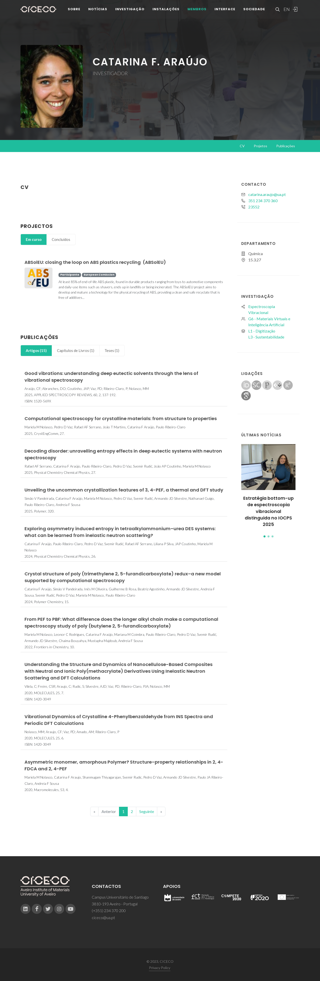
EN (286, 9)
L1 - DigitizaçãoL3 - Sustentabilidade (266, 333)
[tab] (33, 239)
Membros (197, 9)
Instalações (166, 9)
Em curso (34, 239)
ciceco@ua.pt (103, 917)
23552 (254, 206)
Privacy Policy (159, 968)
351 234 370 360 (263, 200)
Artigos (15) (36, 350)
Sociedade (254, 9)
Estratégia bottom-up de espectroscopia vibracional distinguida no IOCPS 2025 (268, 511)
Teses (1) (111, 350)
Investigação (129, 9)
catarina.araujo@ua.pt (267, 194)
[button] (265, 536)
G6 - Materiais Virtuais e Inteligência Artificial (269, 321)
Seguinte (146, 811)
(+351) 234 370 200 (109, 910)
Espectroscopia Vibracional (261, 309)
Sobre (74, 9)
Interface (224, 9)
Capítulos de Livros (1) (75, 350)
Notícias (97, 9)
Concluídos (61, 239)
